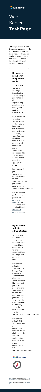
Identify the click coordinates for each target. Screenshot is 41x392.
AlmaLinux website (16, 201)
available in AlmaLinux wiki (18, 210)
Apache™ (11, 378)
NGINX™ (11, 382)
